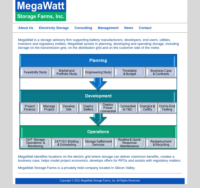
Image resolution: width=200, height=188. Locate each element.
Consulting (83, 28)
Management (108, 28)
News (128, 28)
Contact (145, 28)
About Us (25, 28)
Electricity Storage (54, 28)
